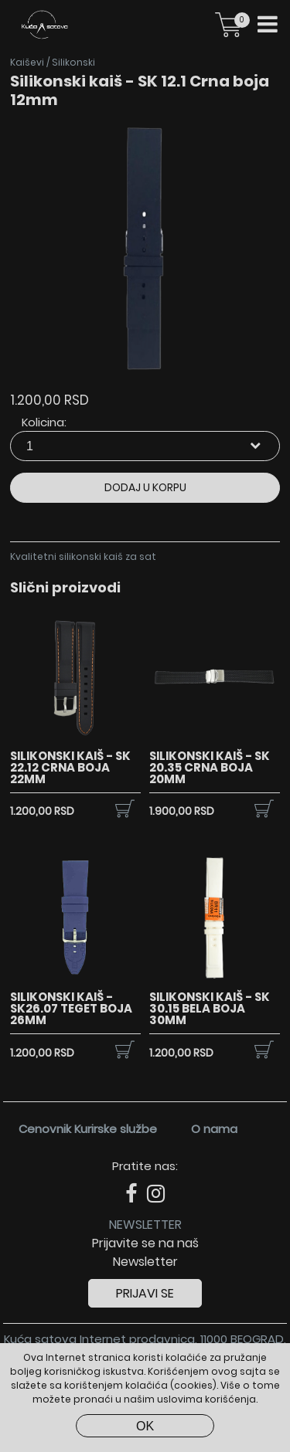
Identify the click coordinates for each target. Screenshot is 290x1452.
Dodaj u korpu (145, 487)
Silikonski (73, 62)
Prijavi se (145, 1293)
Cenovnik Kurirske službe (88, 1129)
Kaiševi (27, 62)
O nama (214, 1129)
